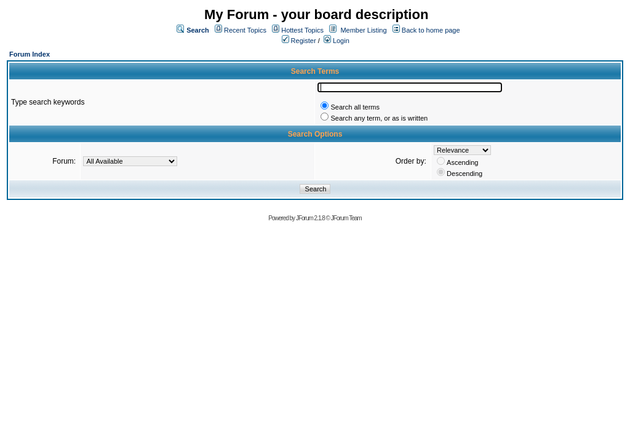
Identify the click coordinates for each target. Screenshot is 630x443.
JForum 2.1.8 (310, 218)
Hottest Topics (302, 30)
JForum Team (346, 218)
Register (299, 40)
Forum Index (29, 54)
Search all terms (354, 107)
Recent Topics (245, 30)
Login (336, 40)
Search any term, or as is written (379, 118)
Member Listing (363, 30)
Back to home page (431, 30)
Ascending (462, 162)
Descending (464, 173)
